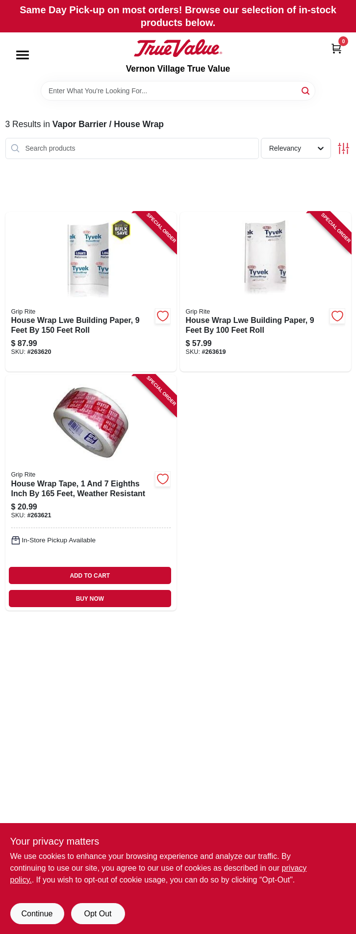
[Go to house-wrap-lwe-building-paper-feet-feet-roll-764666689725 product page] (265, 292)
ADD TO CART (90, 575)
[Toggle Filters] (343, 148)
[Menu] (22, 55)
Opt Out (97, 913)
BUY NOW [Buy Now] (90, 598)
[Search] (306, 90)
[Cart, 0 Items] (336, 48)
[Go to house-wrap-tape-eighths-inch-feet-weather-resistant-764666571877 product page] (91, 493)
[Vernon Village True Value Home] (178, 48)
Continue (36, 913)
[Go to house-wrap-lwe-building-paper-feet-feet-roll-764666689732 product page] (91, 292)
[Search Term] (178, 91)
